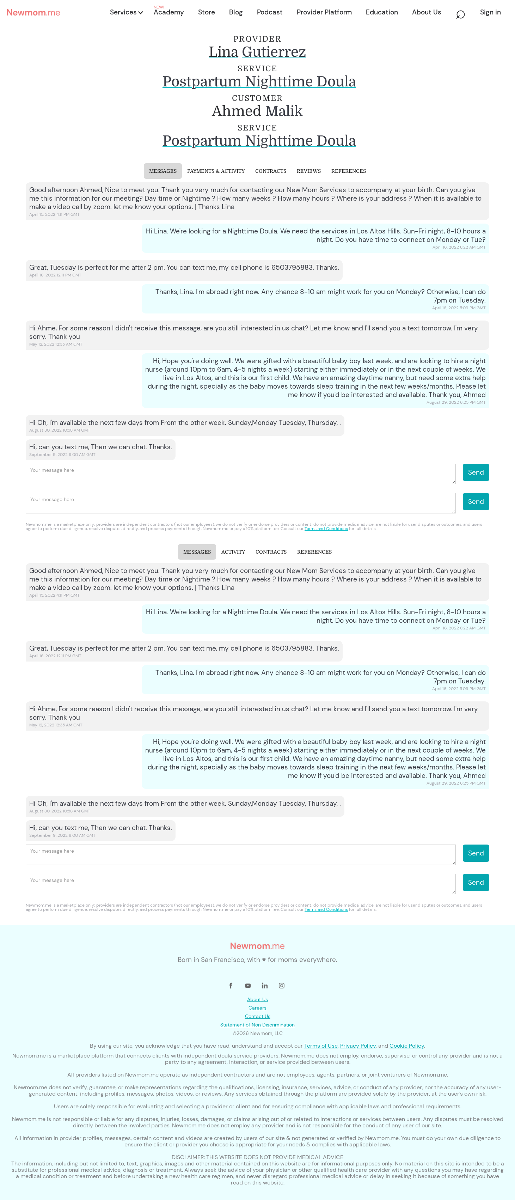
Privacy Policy (358, 1045)
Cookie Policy (407, 1045)
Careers (257, 1008)
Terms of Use (321, 1045)
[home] (56, 12)
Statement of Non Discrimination (257, 1025)
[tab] (163, 171)
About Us (257, 999)
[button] (126, 12)
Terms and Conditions (326, 528)
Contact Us (257, 1016)
